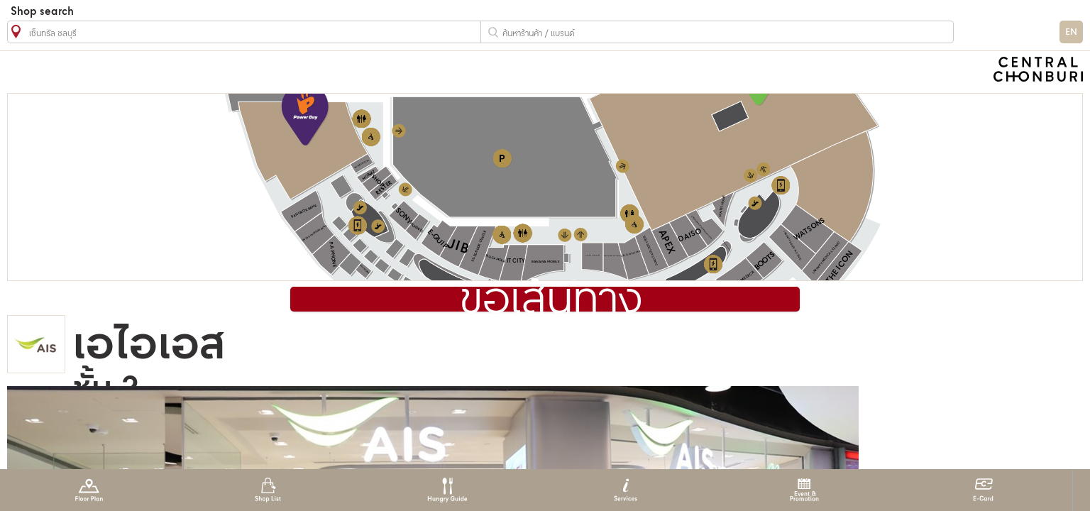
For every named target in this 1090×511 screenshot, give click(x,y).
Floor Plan (89, 490)
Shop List (268, 490)
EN (1071, 32)
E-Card (983, 490)
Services (625, 490)
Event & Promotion (804, 490)
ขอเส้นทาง (551, 301)
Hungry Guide (446, 490)
